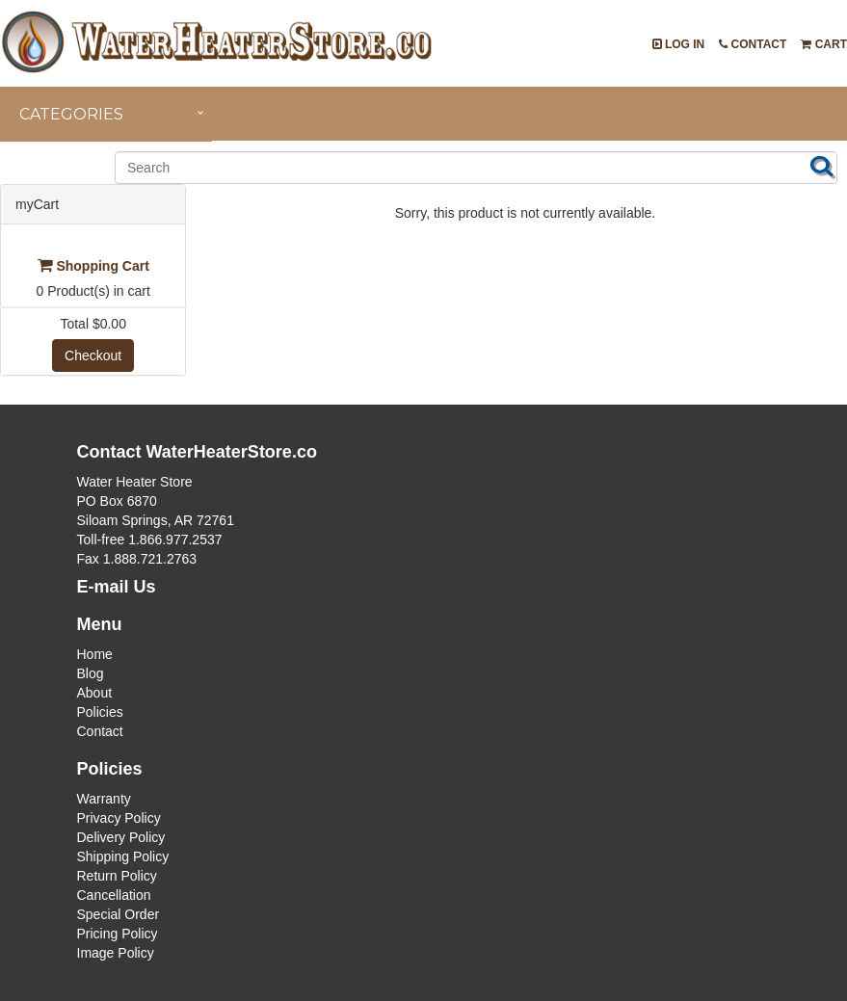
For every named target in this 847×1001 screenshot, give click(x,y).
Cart (824, 44)
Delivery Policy (121, 837)
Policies (100, 712)
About (95, 692)
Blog (90, 673)
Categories (71, 114)
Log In (678, 44)
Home (95, 654)
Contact (752, 44)
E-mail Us (116, 586)
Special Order (118, 914)
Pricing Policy (117, 933)
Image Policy (115, 953)
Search (821, 165)
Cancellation (114, 895)
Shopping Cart (93, 266)
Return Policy (117, 875)
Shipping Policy (123, 856)
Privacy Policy (119, 818)
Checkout (93, 355)
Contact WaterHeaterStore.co (197, 451)
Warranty (104, 798)
